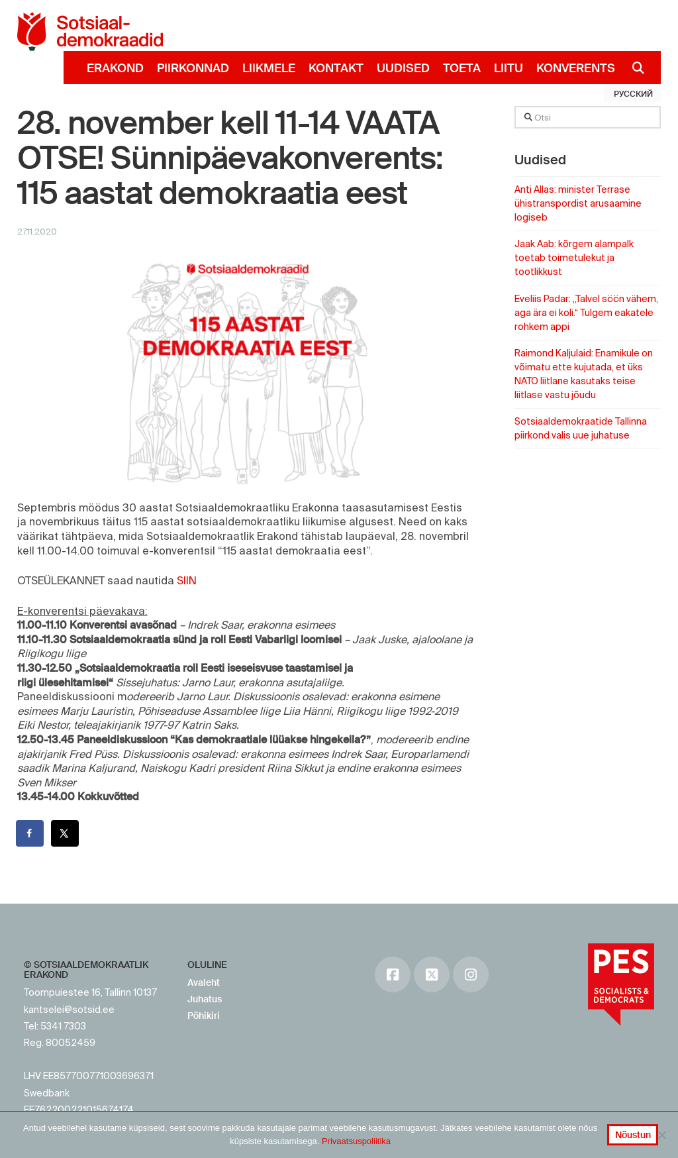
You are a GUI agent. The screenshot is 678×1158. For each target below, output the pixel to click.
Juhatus (204, 999)
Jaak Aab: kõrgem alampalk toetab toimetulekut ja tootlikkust (574, 257)
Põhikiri (203, 1016)
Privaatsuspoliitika (356, 1141)
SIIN (187, 580)
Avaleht (203, 982)
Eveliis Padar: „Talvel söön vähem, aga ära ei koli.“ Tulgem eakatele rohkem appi (586, 312)
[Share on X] (65, 833)
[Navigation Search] (633, 67)
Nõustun (633, 1135)
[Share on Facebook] (30, 833)
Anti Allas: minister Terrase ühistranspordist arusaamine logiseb (578, 203)
